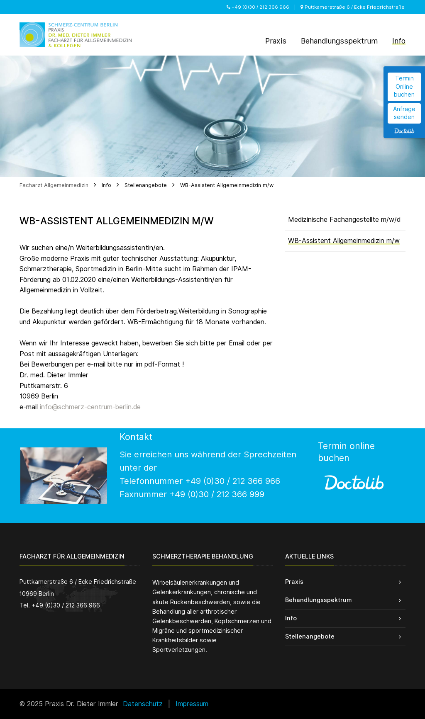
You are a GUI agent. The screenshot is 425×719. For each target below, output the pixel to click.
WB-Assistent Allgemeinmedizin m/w (227, 185)
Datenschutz (143, 704)
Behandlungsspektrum (318, 599)
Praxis (294, 581)
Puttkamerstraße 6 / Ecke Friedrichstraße (352, 7)
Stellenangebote (146, 185)
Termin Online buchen (404, 86)
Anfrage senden (404, 113)
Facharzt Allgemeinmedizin (54, 185)
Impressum (192, 704)
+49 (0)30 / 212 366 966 (258, 7)
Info (106, 185)
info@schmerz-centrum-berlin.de (90, 407)
